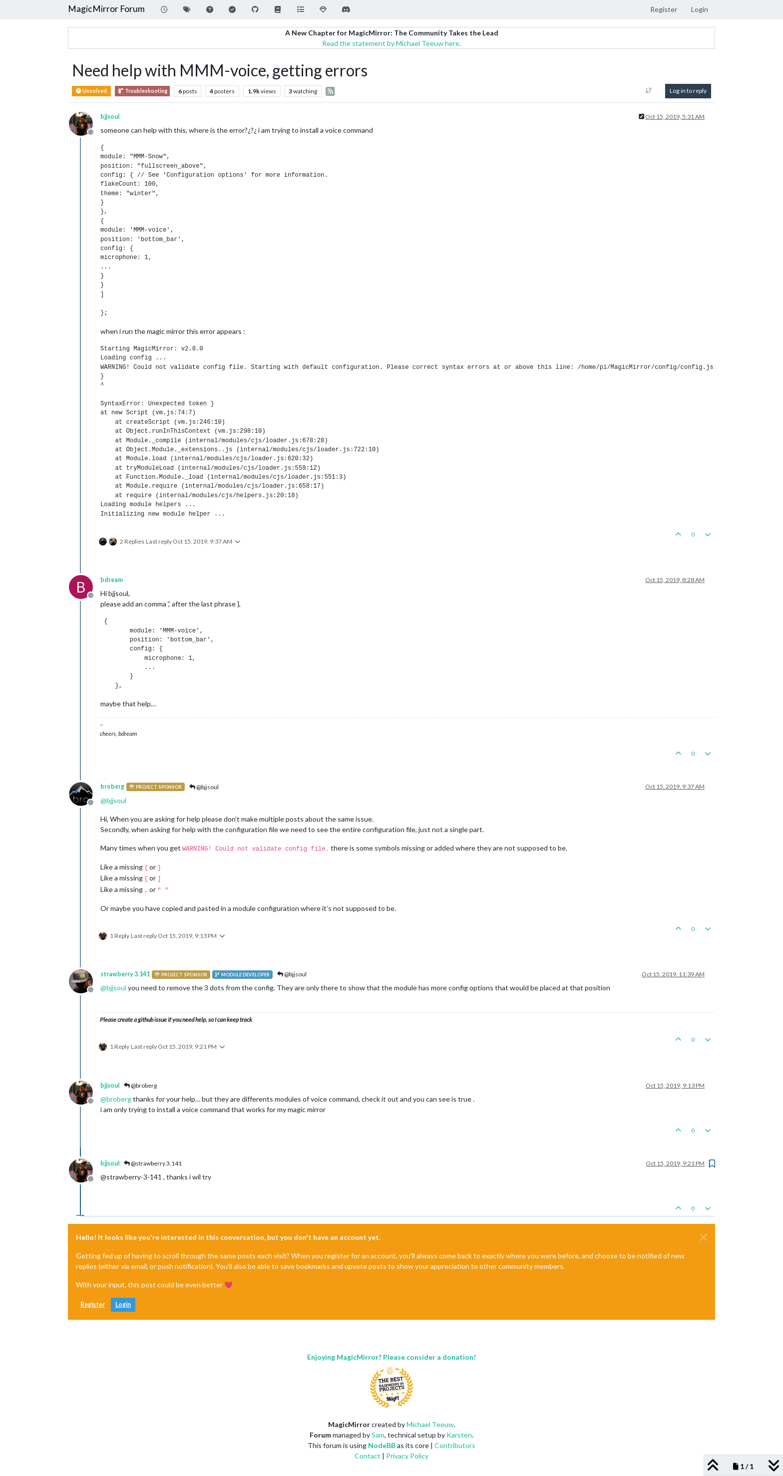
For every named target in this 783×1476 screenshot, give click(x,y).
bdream (111, 580)
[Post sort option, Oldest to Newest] (649, 91)
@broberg (140, 1085)
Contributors (454, 1445)
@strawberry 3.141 (153, 1163)
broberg (112, 786)
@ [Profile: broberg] (115, 1099)
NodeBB (381, 1445)
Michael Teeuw (430, 1424)
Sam (378, 1435)
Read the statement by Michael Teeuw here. (391, 43)
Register (92, 1304)
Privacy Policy (407, 1456)
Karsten (459, 1435)
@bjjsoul (204, 787)
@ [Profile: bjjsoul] (113, 800)
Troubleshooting (142, 91)
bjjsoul (109, 116)
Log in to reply (688, 90)
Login (123, 1304)
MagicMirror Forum (106, 8)
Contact (368, 1456)
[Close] (703, 1237)
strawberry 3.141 (125, 974)
